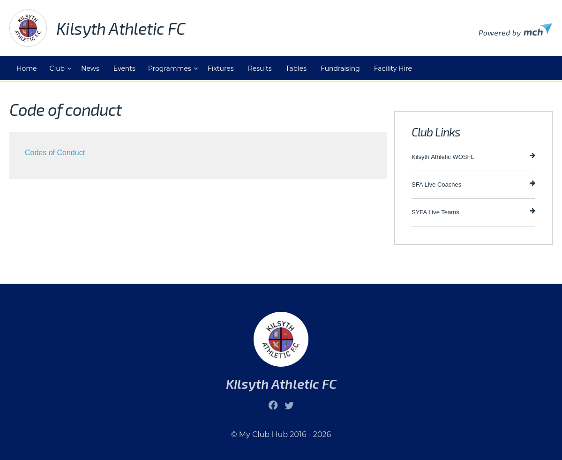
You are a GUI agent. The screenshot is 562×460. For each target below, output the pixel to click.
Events (124, 68)
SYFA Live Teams (473, 212)
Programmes (169, 68)
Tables (296, 68)
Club (57, 68)
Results (260, 68)
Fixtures (221, 68)
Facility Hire (393, 68)
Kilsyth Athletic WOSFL (473, 156)
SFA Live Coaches (473, 184)
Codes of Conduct (55, 153)
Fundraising (340, 68)
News (90, 68)
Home (26, 68)
